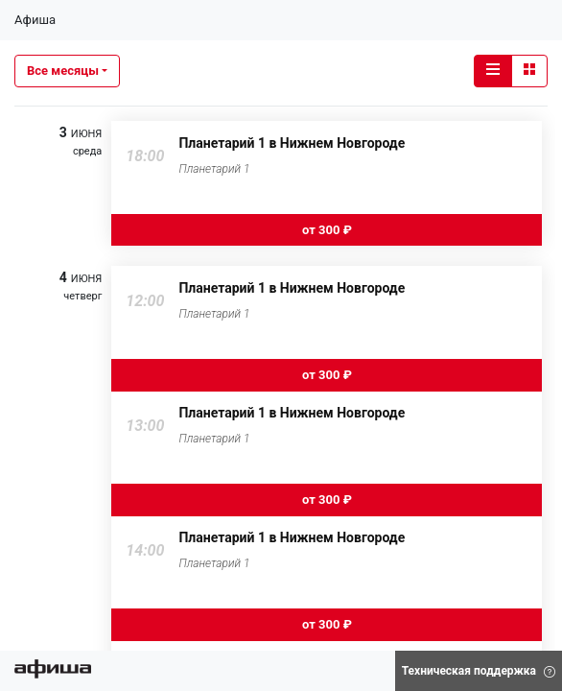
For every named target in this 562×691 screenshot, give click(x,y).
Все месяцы (63, 70)
